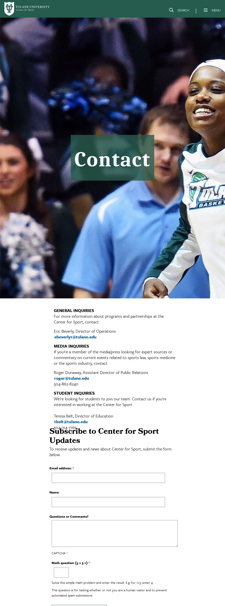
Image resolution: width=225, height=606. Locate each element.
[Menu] (205, 10)
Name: (54, 492)
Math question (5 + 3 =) (70, 562)
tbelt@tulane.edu (71, 422)
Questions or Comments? (69, 516)
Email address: (60, 468)
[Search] (179, 11)
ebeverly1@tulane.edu (75, 337)
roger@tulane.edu (71, 378)
